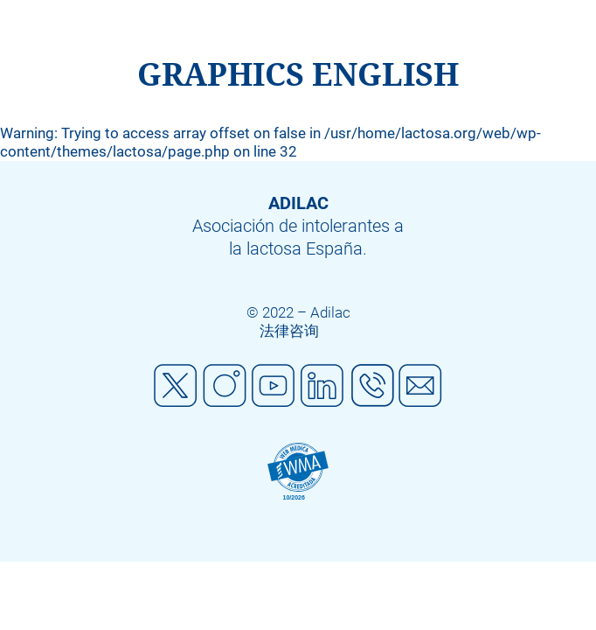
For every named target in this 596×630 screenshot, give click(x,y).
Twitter (175, 386)
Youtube (273, 386)
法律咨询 (289, 331)
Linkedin (322, 386)
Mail (420, 386)
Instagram (224, 386)
